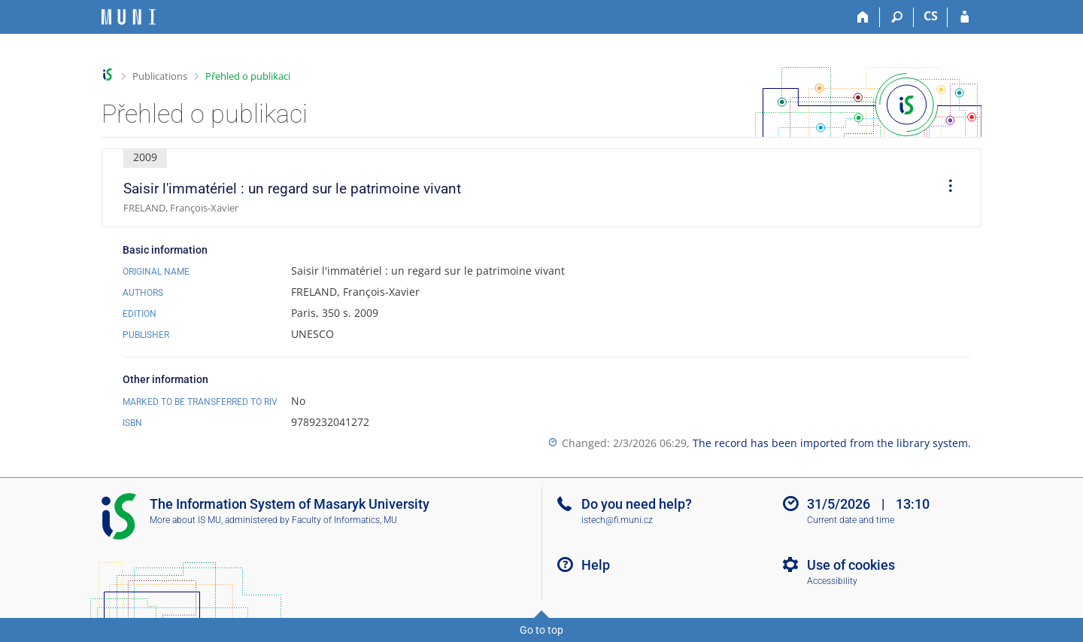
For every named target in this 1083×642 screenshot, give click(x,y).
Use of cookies (851, 565)
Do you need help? (636, 504)
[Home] (863, 17)
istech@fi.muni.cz (617, 520)
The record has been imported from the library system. (832, 443)
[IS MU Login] (964, 17)
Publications (159, 76)
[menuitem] (945, 188)
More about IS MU (185, 520)
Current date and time (850, 520)
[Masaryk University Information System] (129, 17)
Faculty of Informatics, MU (344, 520)
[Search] (897, 17)
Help (595, 565)
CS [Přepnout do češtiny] (931, 16)
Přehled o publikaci (247, 76)
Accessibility (832, 581)
